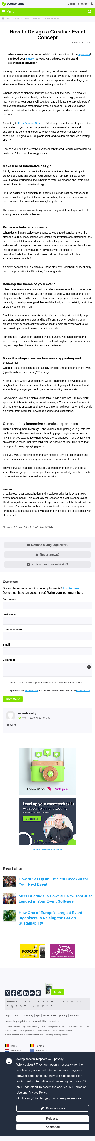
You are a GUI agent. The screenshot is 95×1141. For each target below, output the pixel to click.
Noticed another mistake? (47, 619)
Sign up (83, 3)
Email (6, 699)
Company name (12, 684)
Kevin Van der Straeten (31, 178)
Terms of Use (31, 746)
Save (89, 42)
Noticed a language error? (47, 600)
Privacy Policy (83, 746)
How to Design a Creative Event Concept (42, 18)
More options (53, 1108)
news (8, 18)
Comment (9, 715)
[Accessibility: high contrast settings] (92, 3)
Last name (9, 669)
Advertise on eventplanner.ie (47, 905)
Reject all (52, 1118)
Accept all (53, 1126)
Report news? (47, 610)
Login (71, 3)
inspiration (17, 18)
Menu (8, 11)
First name (9, 654)
